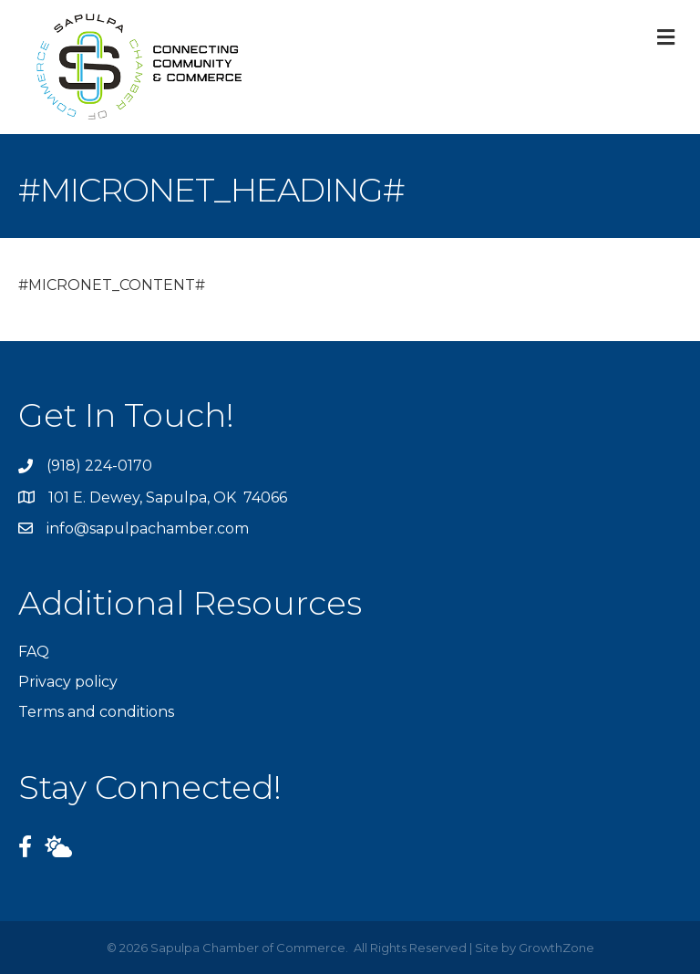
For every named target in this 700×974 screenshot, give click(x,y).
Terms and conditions (96, 711)
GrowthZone (556, 947)
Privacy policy (68, 681)
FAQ (33, 651)
